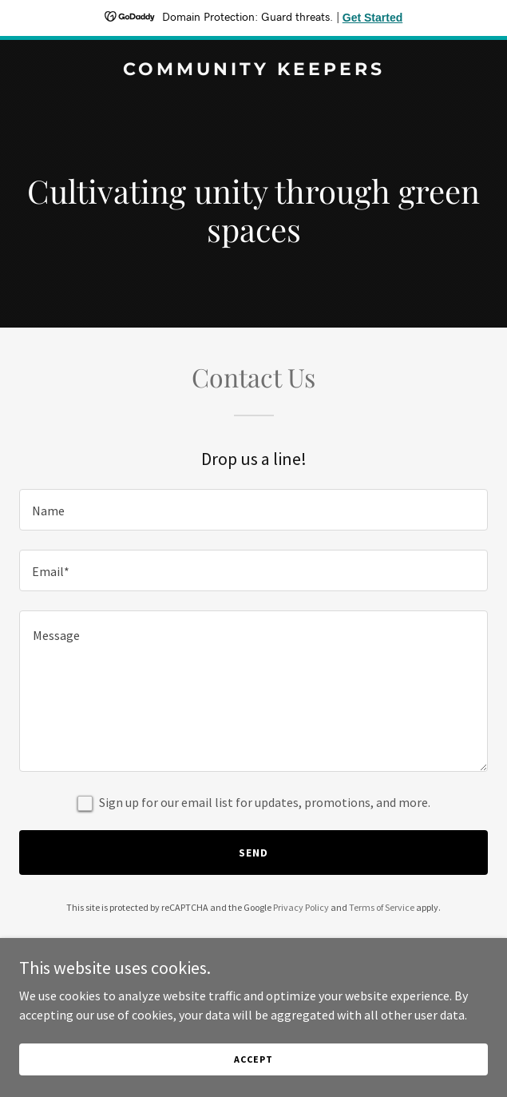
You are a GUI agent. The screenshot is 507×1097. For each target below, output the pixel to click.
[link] (253, 70)
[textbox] (253, 510)
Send (253, 852)
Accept (253, 1059)
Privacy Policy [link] (301, 907)
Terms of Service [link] (381, 907)
